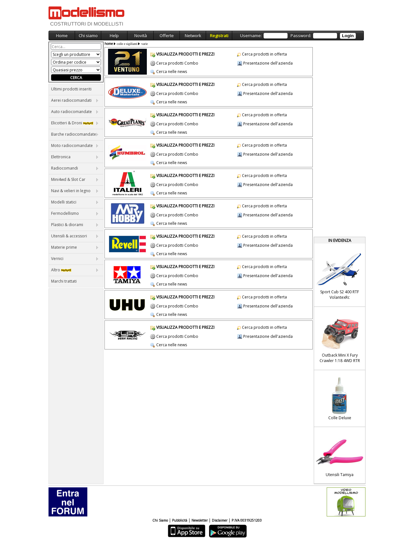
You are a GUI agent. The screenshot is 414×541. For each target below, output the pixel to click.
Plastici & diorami (74, 224)
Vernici (74, 258)
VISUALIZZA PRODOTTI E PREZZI (185, 54)
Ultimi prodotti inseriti (71, 89)
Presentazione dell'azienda (268, 63)
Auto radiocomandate (74, 111)
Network (193, 35)
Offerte (166, 35)
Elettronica (74, 157)
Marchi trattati (64, 281)
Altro (74, 270)
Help (114, 35)
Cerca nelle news (171, 71)
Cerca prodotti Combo (177, 63)
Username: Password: (297, 36)
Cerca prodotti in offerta (264, 54)
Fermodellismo (74, 213)
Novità (140, 35)
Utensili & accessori (74, 236)
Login (348, 35)
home (108, 43)
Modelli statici (74, 202)
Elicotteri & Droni (74, 123)
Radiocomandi (74, 168)
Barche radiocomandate (74, 134)
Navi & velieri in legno (74, 190)
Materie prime (74, 247)
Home (62, 35)
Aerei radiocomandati (74, 100)
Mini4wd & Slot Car (74, 179)
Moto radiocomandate (74, 145)
